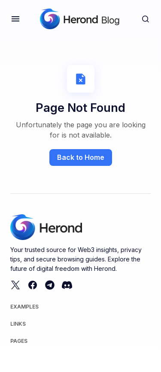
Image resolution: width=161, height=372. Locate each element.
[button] (15, 19)
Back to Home (80, 157)
